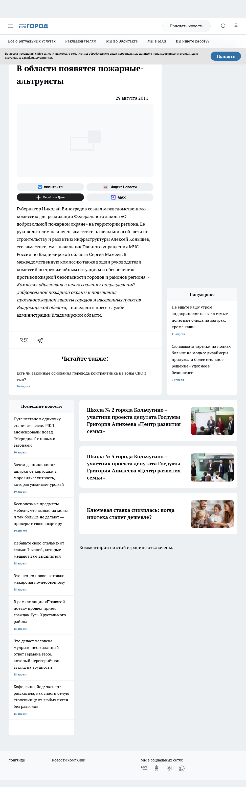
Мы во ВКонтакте (122, 41)
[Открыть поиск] (223, 26)
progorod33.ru (159, 721)
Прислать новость (186, 25)
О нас (12, 610)
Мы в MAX (156, 41)
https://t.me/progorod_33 (189, 733)
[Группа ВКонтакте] (50, 187)
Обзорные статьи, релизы (72, 616)
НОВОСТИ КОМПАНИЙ (68, 581)
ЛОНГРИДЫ (17, 581)
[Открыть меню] (11, 26)
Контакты (106, 616)
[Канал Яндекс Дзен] (50, 197)
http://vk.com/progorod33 (113, 733)
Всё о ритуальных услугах (32, 41)
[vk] (24, 340)
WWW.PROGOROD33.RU (51, 650)
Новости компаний (67, 623)
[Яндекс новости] (120, 187)
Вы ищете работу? (192, 41)
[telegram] (42, 340)
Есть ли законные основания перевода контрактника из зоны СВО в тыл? (85, 379)
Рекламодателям (80, 41)
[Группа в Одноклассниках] (156, 589)
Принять (226, 56)
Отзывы (14, 616)
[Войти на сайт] (236, 26)
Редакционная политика (116, 610)
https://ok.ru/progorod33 (152, 733)
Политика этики (65, 610)
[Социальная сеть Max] (120, 197)
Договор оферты (20, 623)
